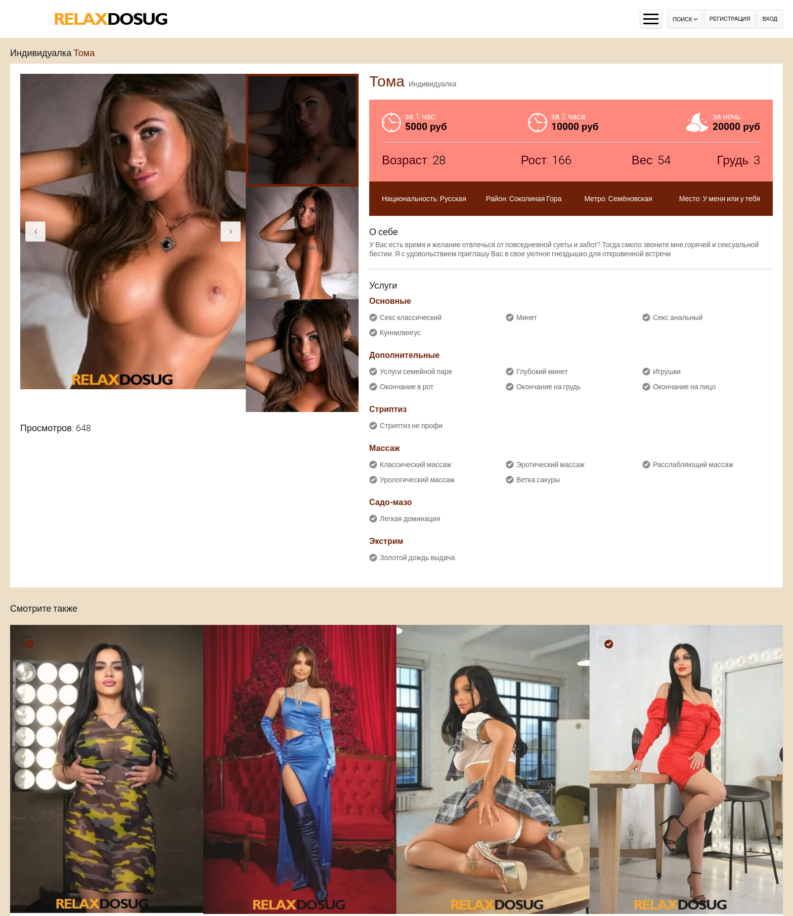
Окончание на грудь (548, 387)
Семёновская (630, 199)
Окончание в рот (406, 387)
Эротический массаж (550, 465)
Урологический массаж (417, 480)
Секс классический (411, 317)
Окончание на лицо (684, 387)
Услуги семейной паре (416, 372)
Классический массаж (415, 465)
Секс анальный (678, 317)
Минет (526, 317)
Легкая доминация (410, 519)
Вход (769, 19)
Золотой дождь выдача (417, 558)
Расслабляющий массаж (693, 465)
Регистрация (730, 19)
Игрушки (667, 372)
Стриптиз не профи (411, 426)
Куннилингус (400, 333)
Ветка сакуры (538, 480)
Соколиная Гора (535, 199)
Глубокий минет (542, 372)
